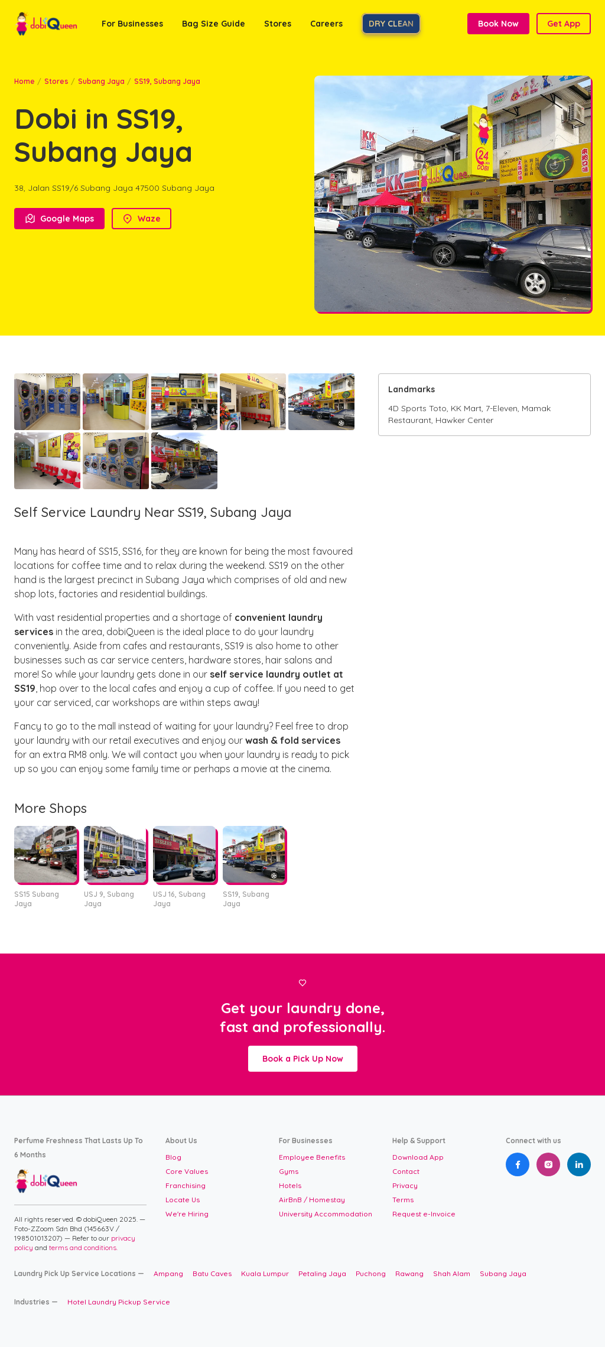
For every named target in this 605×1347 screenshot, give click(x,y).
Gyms (288, 1171)
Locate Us (182, 1199)
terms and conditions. (83, 1247)
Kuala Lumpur (265, 1273)
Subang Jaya (101, 81)
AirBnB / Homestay (312, 1199)
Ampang (168, 1273)
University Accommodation (325, 1213)
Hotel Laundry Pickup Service (118, 1301)
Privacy (405, 1185)
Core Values (186, 1171)
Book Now (498, 23)
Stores (56, 81)
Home (24, 81)
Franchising (185, 1185)
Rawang (409, 1273)
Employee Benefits (312, 1157)
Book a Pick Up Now (302, 1058)
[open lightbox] (47, 401)
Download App (418, 1157)
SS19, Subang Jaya (167, 81)
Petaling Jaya (322, 1273)
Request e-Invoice (424, 1213)
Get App (563, 23)
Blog (173, 1157)
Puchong (371, 1273)
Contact (405, 1171)
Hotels (290, 1185)
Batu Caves (212, 1273)
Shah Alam (451, 1273)
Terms (403, 1199)
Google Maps (59, 218)
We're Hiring (187, 1213)
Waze (141, 218)
